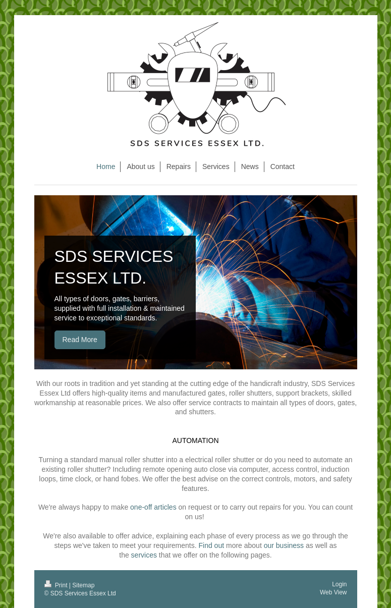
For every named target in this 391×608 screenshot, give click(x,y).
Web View (333, 592)
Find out (211, 545)
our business (284, 545)
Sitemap (83, 585)
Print (56, 585)
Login (339, 584)
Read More (80, 340)
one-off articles (153, 507)
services (144, 555)
